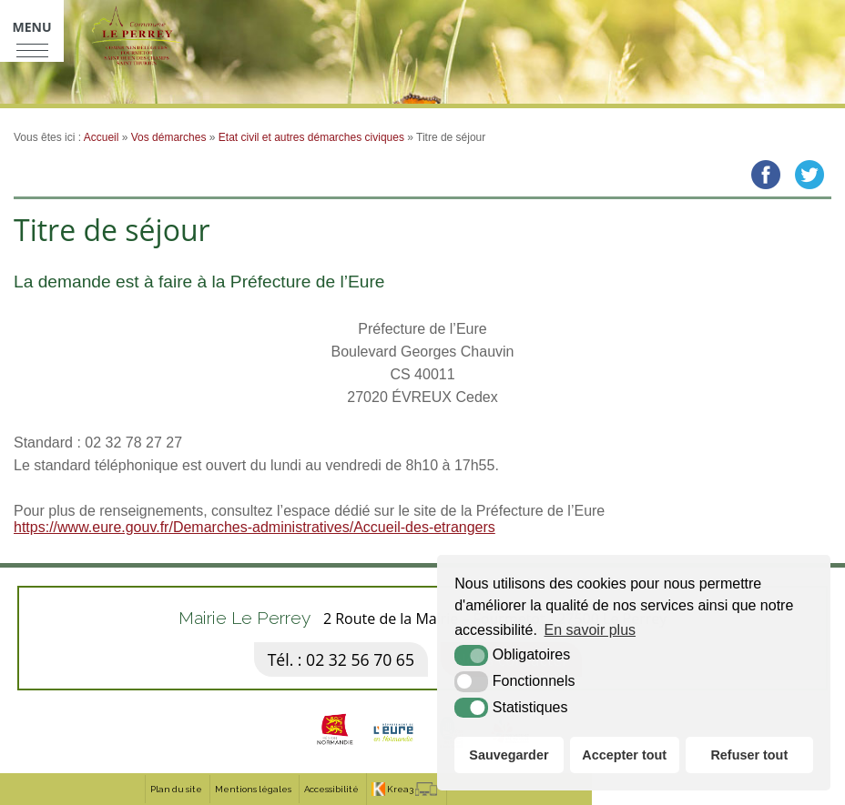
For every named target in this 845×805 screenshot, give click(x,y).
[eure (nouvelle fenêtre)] (393, 750)
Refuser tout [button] (749, 755)
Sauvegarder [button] (508, 755)
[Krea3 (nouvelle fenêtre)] (405, 789)
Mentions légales (253, 789)
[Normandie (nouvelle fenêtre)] (335, 750)
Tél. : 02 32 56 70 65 (341, 659)
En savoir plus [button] (590, 630)
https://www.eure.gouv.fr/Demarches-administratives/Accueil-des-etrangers (254, 527)
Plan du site (176, 789)
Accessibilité (331, 789)
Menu (31, 26)
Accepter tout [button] (624, 755)
